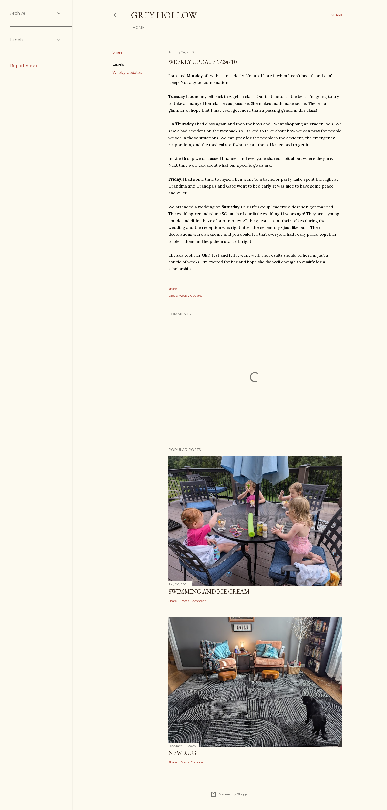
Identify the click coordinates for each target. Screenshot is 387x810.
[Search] (339, 15)
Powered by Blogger (230, 794)
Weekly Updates (127, 72)
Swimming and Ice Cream (209, 591)
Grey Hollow (164, 15)
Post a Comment (193, 601)
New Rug (182, 753)
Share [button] (117, 52)
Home (139, 27)
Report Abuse (24, 65)
